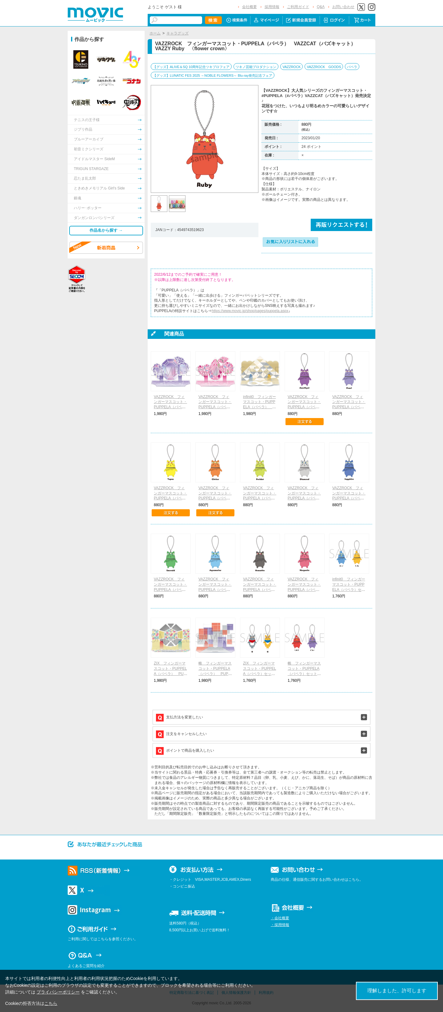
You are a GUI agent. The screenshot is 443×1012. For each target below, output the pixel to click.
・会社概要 (280, 918)
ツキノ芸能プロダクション (256, 67)
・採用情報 (280, 925)
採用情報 (272, 7)
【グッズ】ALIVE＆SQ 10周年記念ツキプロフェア (191, 67)
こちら (50, 1003)
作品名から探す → (106, 230)
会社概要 (249, 7)
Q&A (321, 7)
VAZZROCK (291, 67)
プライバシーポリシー (58, 992)
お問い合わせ (343, 7)
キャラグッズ (177, 33)
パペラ (352, 67)
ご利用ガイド (298, 7)
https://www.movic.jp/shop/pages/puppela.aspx (250, 311)
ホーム (155, 33)
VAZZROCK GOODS (324, 67)
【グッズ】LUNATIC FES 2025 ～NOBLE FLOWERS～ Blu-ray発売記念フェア (212, 75)
